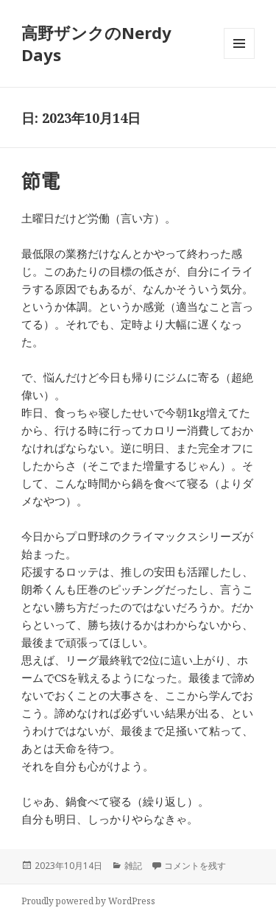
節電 (40, 180)
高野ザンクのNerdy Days (96, 43)
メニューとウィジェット (239, 58)
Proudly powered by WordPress (88, 901)
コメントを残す (195, 865)
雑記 (133, 865)
